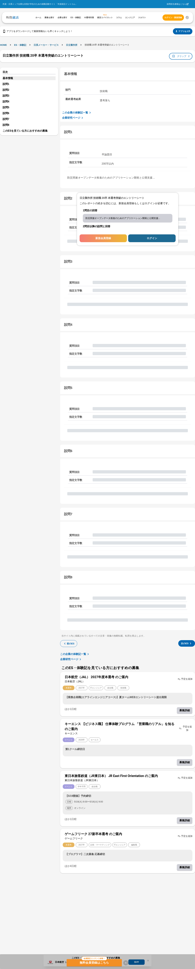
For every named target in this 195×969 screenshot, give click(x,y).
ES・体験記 (20, 45)
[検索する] (187, 17)
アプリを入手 (182, 31)
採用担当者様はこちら (176, 4)
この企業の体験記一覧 (77, 113)
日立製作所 (71, 45)
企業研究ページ (73, 118)
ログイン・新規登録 (173, 17)
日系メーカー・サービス (46, 45)
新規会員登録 (103, 238)
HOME (3, 45)
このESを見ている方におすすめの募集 (25, 130)
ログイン (152, 238)
